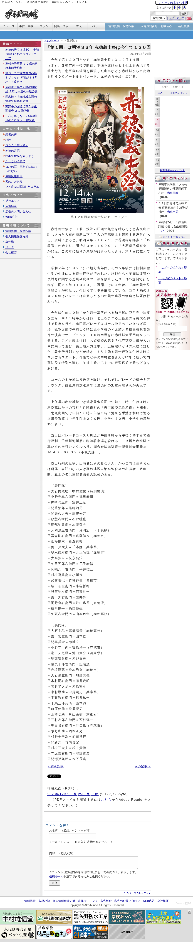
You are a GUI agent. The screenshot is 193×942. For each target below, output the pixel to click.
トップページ (51, 40)
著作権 (9, 241)
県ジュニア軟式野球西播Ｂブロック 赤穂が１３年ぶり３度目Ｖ (21, 77)
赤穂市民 (172, 211)
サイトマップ (176, 18)
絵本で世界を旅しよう (19, 156)
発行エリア (12, 200)
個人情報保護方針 (16, 236)
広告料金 (11, 206)
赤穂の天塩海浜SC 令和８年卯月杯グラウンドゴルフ (22, 54)
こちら (106, 799)
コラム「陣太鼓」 (16, 145)
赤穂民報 (172, 192)
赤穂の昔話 (12, 150)
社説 (8, 139)
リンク (9, 247)
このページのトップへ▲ (137, 893)
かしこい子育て (15, 161)
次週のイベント (179, 93)
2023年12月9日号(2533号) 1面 (73, 794)
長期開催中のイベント (172, 170)
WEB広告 (11, 216)
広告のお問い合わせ (18, 211)
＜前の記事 (56, 766)
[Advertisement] (172, 58)
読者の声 (11, 134)
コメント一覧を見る (172, 236)
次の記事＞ (143, 766)
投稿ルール (56, 876)
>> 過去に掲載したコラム (22, 186)
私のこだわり (14, 181)
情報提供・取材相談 (18, 231)
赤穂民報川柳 (14, 176)
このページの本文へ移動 (171, 2)
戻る (159, 93)
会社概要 (11, 252)
